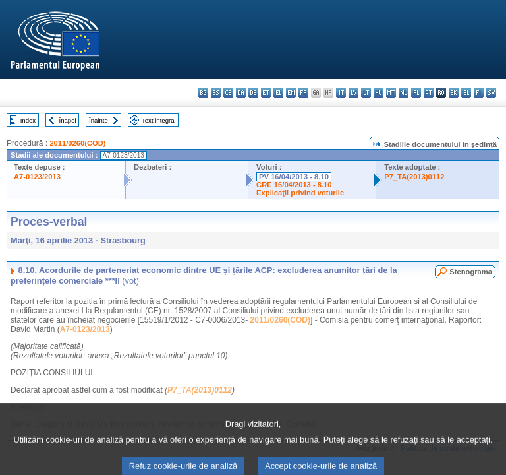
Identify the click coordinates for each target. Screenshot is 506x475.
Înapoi (67, 120)
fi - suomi (479, 93)
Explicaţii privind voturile (300, 193)
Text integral (159, 120)
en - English (291, 93)
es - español (216, 93)
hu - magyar (378, 93)
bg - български (203, 93)
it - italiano (341, 93)
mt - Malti (391, 93)
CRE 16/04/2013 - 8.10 (293, 185)
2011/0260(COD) (77, 143)
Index (28, 120)
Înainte (98, 120)
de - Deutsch (253, 93)
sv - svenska (491, 93)
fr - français (303, 93)
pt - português (429, 93)
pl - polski (416, 93)
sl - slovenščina (466, 93)
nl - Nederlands (403, 93)
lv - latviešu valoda (353, 93)
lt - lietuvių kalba (366, 93)
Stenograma (470, 272)
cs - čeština (228, 93)
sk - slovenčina (454, 93)
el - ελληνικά (278, 93)
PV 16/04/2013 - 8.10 (294, 177)
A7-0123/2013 (37, 177)
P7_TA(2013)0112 (414, 177)
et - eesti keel (266, 93)
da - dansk (241, 93)
